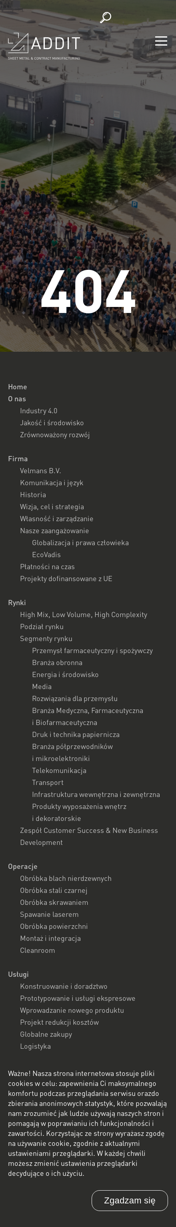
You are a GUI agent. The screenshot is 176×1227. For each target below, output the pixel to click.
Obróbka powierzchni (54, 926)
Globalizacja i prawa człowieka (80, 542)
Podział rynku (42, 626)
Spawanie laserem (49, 914)
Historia (33, 494)
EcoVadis (46, 554)
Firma (18, 458)
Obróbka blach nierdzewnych (66, 878)
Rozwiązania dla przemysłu (75, 698)
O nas (17, 398)
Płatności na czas (47, 566)
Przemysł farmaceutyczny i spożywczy (92, 650)
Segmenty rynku (46, 638)
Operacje (23, 866)
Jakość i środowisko (52, 422)
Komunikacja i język (52, 482)
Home (17, 386)
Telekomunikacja (59, 770)
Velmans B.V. (40, 470)
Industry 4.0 (38, 410)
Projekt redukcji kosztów (59, 1022)
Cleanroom (37, 950)
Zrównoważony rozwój (55, 434)
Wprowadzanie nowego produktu (72, 1010)
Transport (48, 782)
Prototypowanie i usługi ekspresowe (78, 998)
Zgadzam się (130, 1200)
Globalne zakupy (46, 1034)
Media (42, 686)
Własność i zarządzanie (57, 518)
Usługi (18, 974)
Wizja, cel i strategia (52, 506)
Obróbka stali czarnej (54, 890)
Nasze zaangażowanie (54, 530)
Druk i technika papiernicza (76, 734)
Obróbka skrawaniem (54, 902)
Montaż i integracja (50, 938)
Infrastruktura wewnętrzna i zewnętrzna (96, 794)
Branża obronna (57, 662)
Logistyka (35, 1046)
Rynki (17, 602)
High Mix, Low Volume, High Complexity (83, 614)
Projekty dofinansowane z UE (66, 578)
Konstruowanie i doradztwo (64, 986)
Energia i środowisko (65, 674)
